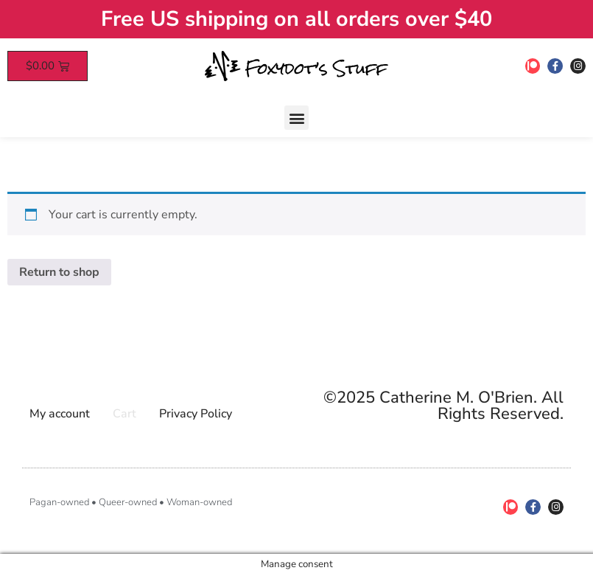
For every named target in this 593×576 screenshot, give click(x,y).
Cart (124, 414)
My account (59, 414)
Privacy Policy (195, 414)
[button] (296, 117)
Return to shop (59, 272)
